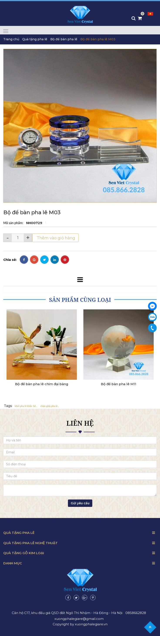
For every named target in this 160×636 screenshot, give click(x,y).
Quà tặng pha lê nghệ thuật (30, 543)
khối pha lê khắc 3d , (26, 406)
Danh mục (12, 563)
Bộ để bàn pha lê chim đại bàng (41, 384)
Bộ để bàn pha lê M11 (118, 384)
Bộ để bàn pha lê (63, 39)
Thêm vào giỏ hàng (55, 238)
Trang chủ (11, 39)
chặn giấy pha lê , (49, 406)
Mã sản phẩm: (13, 223)
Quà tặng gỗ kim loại (23, 553)
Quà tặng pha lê (34, 39)
